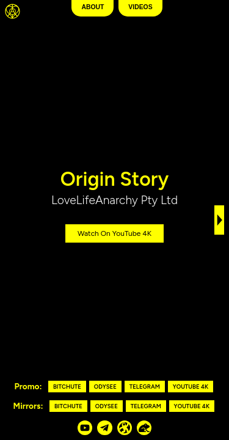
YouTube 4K (190, 386)
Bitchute (67, 386)
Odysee (105, 386)
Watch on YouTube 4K (114, 233)
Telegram (144, 386)
